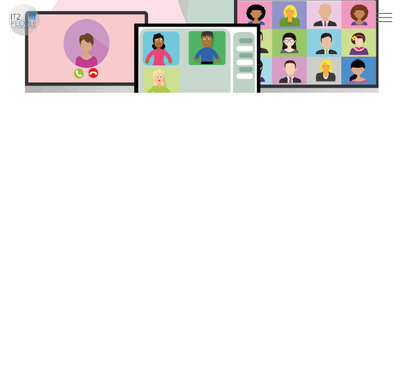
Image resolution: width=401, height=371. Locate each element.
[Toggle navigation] (385, 17)
